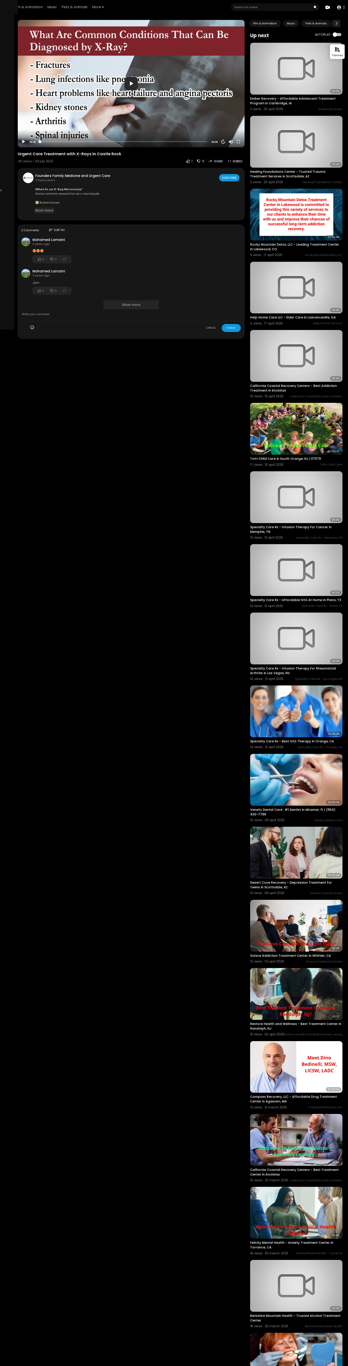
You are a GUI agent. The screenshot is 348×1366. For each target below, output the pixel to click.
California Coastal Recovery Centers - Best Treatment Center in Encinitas (300, 1062)
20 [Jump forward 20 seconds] (238, 123)
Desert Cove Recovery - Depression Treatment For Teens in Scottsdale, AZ (302, 802)
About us (12, 177)
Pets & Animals (130, 7)
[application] (162, 74)
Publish (245, 309)
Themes (337, 52)
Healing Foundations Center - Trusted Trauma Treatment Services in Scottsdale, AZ (302, 157)
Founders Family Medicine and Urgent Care (120, 157)
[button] (339, 7)
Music (107, 7)
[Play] (71, 123)
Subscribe (243, 159)
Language (32, 182)
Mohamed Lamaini (96, 221)
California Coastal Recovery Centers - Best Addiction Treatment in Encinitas (300, 352)
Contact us (28, 177)
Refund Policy (15, 166)
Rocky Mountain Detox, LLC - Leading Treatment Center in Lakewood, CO (303, 222)
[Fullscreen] (253, 123)
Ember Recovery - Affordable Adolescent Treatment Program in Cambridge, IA (298, 92)
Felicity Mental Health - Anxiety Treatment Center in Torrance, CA (298, 1127)
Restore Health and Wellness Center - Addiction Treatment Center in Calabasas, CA (303, 1322)
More (153, 7)
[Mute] (245, 123)
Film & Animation (83, 7)
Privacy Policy (36, 172)
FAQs (30, 166)
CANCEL (225, 309)
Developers (14, 182)
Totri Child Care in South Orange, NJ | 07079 (300, 415)
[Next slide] (336, 23)
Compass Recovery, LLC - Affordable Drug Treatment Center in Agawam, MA (299, 997)
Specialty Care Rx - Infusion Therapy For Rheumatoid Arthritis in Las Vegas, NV (297, 607)
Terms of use (15, 172)
